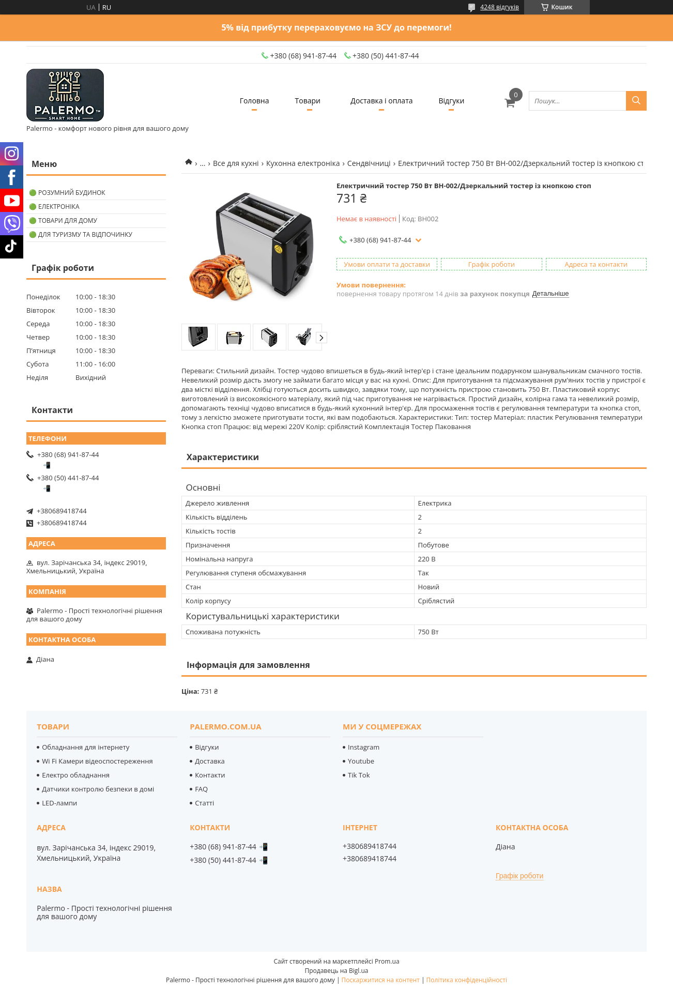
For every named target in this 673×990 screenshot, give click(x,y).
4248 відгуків (499, 7)
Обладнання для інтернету (85, 747)
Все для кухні (236, 163)
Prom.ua (387, 961)
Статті (204, 803)
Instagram (363, 747)
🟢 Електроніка (54, 206)
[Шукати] (636, 101)
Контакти (210, 775)
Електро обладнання (76, 775)
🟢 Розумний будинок (67, 192)
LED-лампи (59, 803)
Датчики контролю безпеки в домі (98, 789)
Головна (254, 100)
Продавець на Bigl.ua (336, 970)
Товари (307, 100)
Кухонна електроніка (303, 163)
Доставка (210, 761)
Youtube (361, 761)
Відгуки (452, 100)
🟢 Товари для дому (63, 220)
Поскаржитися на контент (381, 980)
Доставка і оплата (381, 100)
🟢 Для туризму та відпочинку (80, 234)
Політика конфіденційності (466, 980)
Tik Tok (359, 775)
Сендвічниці (369, 163)
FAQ (201, 789)
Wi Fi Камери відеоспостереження (97, 761)
